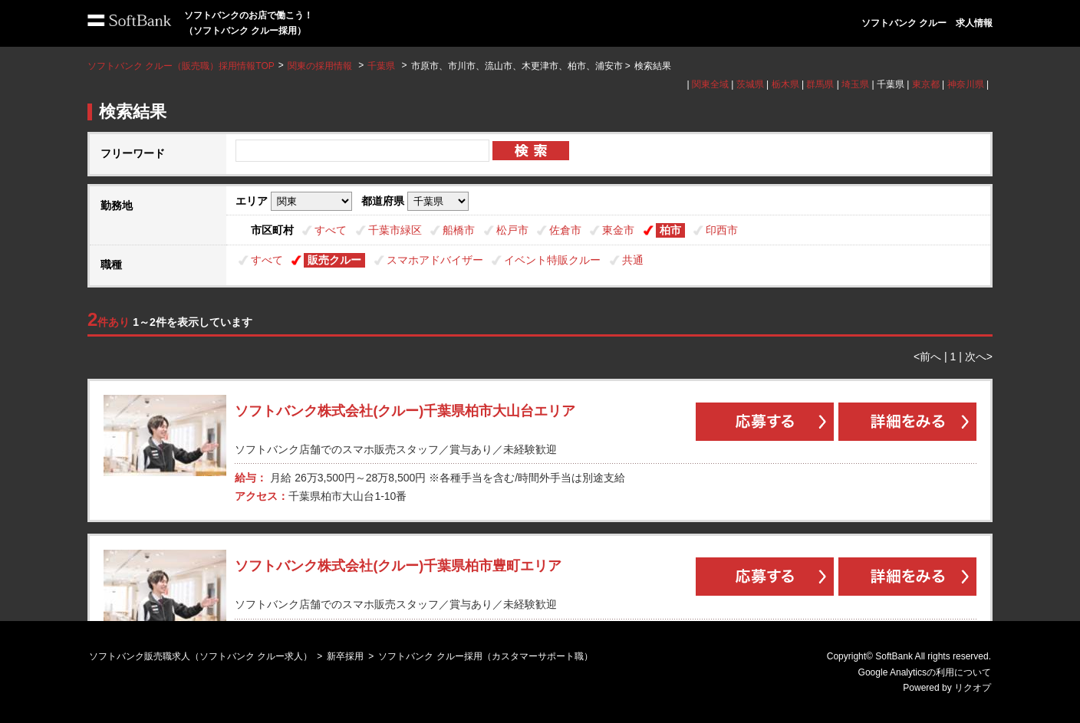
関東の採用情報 (321, 66)
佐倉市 (565, 230)
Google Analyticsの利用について (924, 672)
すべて (330, 230)
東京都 (926, 84)
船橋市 (459, 230)
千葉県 (381, 66)
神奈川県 (965, 84)
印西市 (722, 230)
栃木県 (785, 84)
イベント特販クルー (552, 260)
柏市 (670, 230)
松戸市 (512, 230)
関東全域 (710, 84)
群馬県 (820, 84)
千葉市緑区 (395, 230)
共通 (633, 260)
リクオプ (972, 687)
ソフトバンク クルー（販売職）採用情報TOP (181, 66)
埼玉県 (855, 84)
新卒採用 (345, 656)
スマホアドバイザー (435, 260)
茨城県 (750, 84)
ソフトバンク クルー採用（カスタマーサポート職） (485, 656)
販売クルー (334, 260)
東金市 (618, 230)
